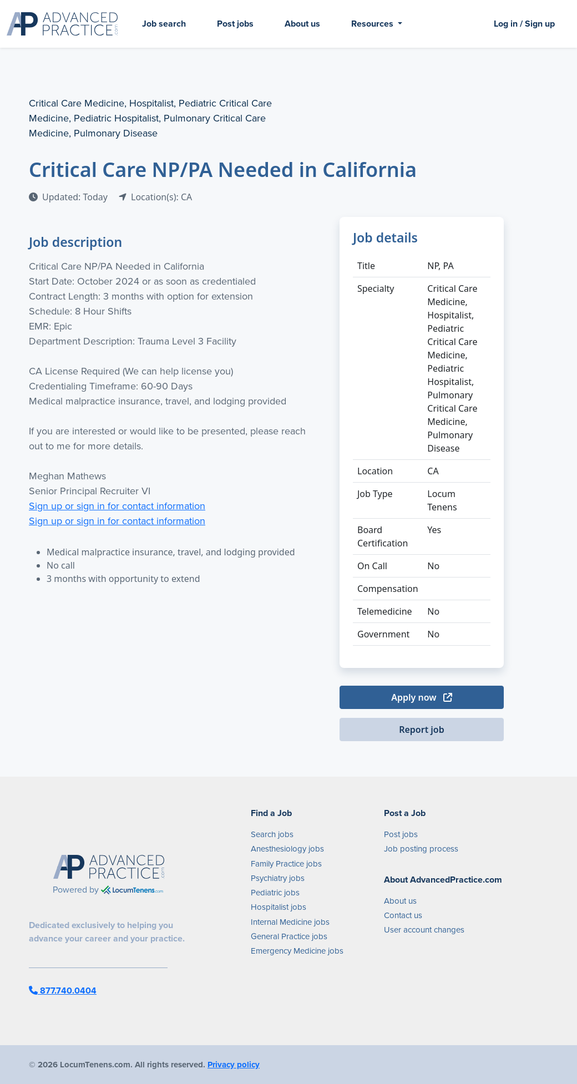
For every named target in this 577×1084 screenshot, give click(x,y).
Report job (421, 729)
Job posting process (421, 849)
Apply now (421, 697)
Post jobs (235, 23)
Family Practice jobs (286, 864)
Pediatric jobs (275, 893)
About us (302, 23)
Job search (164, 23)
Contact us (403, 915)
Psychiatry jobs (278, 878)
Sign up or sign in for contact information (117, 506)
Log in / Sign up (524, 23)
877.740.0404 (63, 990)
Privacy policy (233, 1064)
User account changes (424, 930)
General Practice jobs (289, 936)
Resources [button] (373, 23)
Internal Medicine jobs (290, 922)
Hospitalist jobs (278, 907)
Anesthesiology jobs (287, 849)
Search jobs (272, 834)
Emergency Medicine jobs (297, 951)
